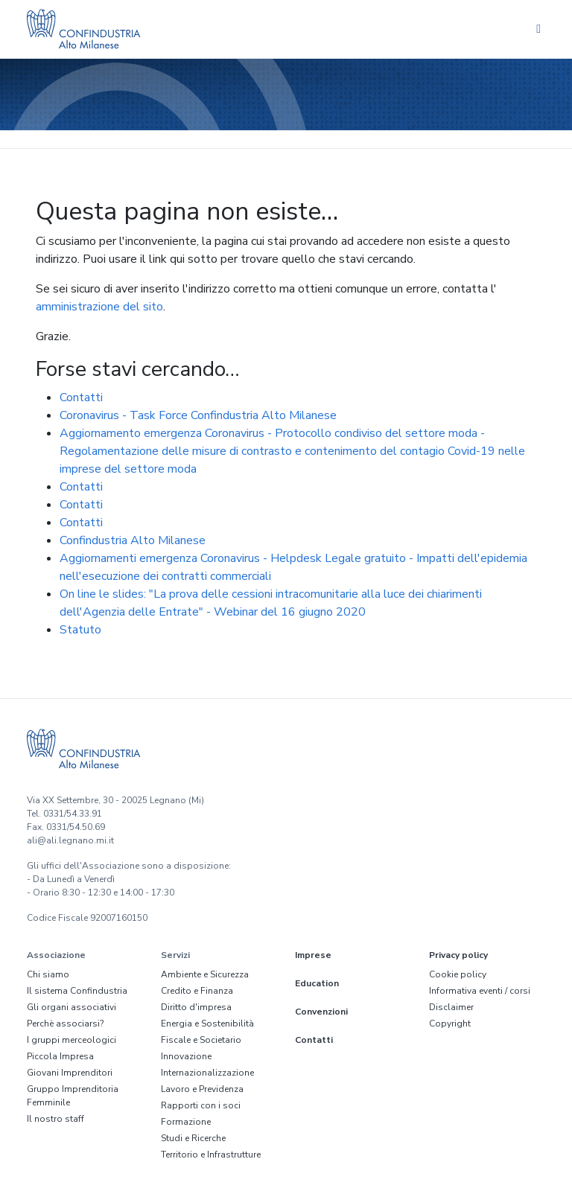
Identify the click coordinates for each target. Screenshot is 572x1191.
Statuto (80, 630)
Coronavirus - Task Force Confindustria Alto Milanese (198, 415)
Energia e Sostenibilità (207, 1023)
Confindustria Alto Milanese (133, 540)
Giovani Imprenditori (69, 1073)
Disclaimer (451, 1007)
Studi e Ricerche (193, 1138)
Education (317, 983)
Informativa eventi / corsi (479, 991)
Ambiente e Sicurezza (205, 974)
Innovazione (186, 1056)
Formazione (186, 1122)
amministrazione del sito (99, 306)
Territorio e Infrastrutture (211, 1154)
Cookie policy (457, 974)
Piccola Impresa (60, 1056)
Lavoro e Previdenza (202, 1089)
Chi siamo (48, 974)
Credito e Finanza (197, 991)
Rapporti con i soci (201, 1105)
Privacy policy (458, 955)
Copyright (450, 1023)
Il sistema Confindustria (77, 991)
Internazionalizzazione (207, 1073)
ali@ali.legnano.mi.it (70, 840)
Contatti (81, 397)
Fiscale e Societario (201, 1040)
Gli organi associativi (71, 1007)
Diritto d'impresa (196, 1007)
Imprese (313, 955)
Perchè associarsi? (65, 1023)
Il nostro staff (55, 1119)
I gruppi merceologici (71, 1040)
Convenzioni (321, 1012)
